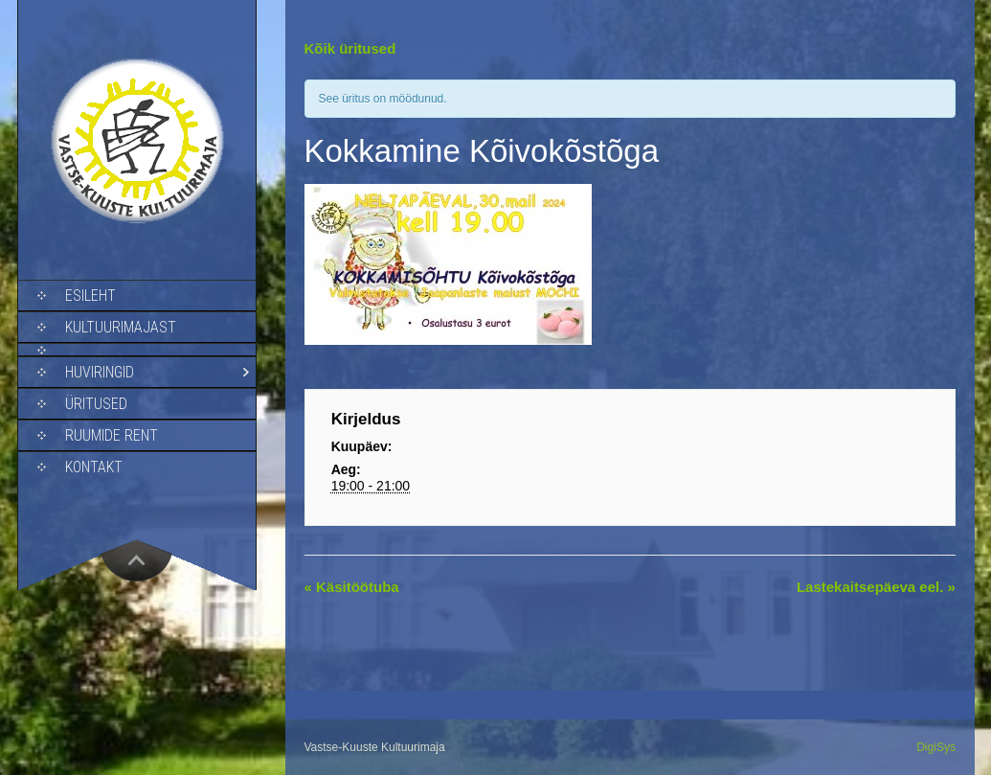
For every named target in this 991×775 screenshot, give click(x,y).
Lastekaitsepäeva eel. (876, 587)
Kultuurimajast (120, 327)
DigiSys (936, 747)
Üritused (96, 404)
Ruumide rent (111, 435)
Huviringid (99, 372)
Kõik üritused (350, 48)
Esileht (90, 295)
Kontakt (94, 467)
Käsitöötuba (351, 587)
